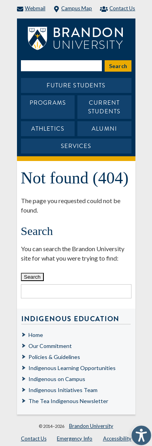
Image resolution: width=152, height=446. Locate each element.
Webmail (31, 8)
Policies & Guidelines (54, 356)
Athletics (47, 128)
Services (76, 146)
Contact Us (117, 8)
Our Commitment (50, 345)
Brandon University (91, 426)
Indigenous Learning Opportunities (72, 368)
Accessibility (117, 438)
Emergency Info (74, 438)
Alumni (104, 128)
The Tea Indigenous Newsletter (68, 401)
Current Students (104, 107)
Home (35, 334)
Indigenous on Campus (56, 379)
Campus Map (72, 8)
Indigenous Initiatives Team (63, 390)
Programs (48, 102)
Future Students (76, 85)
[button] (139, 433)
